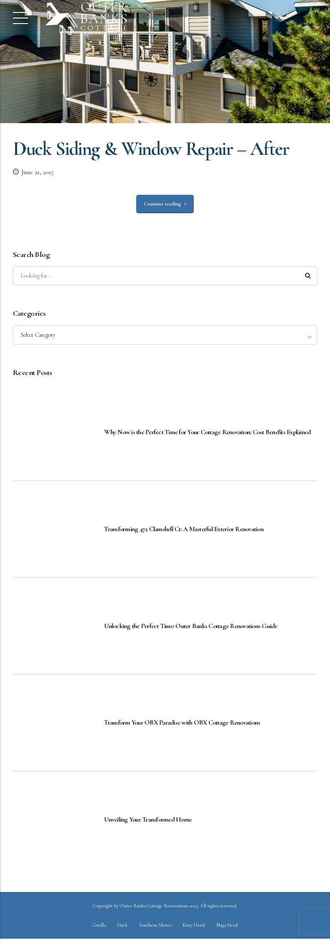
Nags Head (228, 926)
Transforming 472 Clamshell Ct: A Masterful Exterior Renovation (183, 529)
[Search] (307, 276)
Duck (122, 926)
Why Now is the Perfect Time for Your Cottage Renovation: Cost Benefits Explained (207, 433)
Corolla (98, 926)
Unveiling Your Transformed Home (148, 820)
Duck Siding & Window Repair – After (151, 148)
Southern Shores (155, 926)
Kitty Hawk (194, 926)
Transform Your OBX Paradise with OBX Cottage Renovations (182, 723)
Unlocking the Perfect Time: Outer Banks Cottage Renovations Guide (190, 626)
